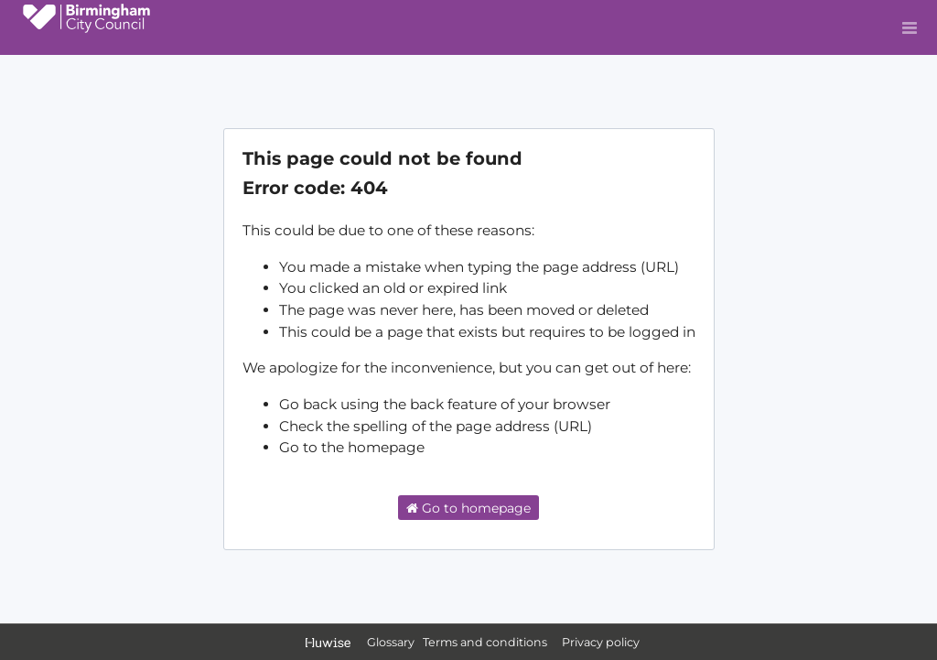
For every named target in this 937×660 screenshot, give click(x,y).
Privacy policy (601, 642)
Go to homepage (468, 508)
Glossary (391, 642)
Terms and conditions (486, 642)
